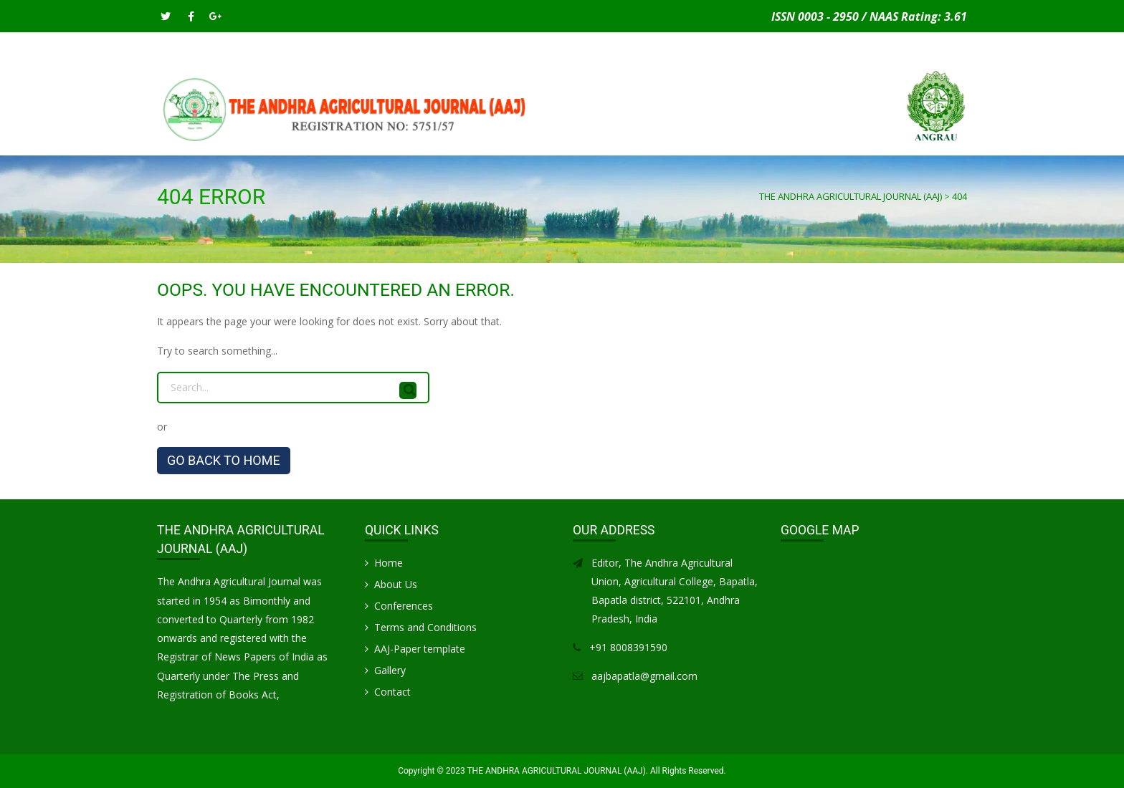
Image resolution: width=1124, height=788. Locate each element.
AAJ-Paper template (419, 648)
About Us (395, 584)
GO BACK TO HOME (223, 460)
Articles (619, 139)
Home (176, 139)
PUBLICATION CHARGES (528, 139)
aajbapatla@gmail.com (644, 676)
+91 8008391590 (628, 647)
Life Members (774, 139)
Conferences (403, 605)
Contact (902, 139)
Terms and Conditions (425, 627)
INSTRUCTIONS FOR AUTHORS (389, 139)
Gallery (844, 139)
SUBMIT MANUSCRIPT (255, 139)
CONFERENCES (691, 139)
